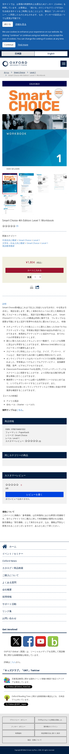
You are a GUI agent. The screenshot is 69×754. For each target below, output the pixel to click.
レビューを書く (34, 494)
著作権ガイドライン (51, 726)
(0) (17, 225)
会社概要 (7, 589)
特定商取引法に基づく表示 (50, 733)
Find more (23, 44)
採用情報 (7, 596)
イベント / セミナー (12, 553)
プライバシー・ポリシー (18, 720)
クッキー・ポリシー (18, 726)
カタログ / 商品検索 (12, 567)
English (51, 53)
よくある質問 (9, 582)
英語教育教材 (8, 245)
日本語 (18, 53)
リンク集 (7, 611)
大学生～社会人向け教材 (13, 243)
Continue (8, 44)
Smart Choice (19, 72)
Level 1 (33, 72)
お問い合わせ (9, 618)
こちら (20, 410)
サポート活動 (9, 603)
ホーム (6, 72)
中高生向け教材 (9, 240)
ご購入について (10, 575)
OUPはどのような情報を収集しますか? (52, 720)
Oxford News (9, 560)
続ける (7, 24)
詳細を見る (20, 24)
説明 (4, 303)
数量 (29, 277)
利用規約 (18, 733)
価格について (8, 511)
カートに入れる (34, 270)
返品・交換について (35, 740)
